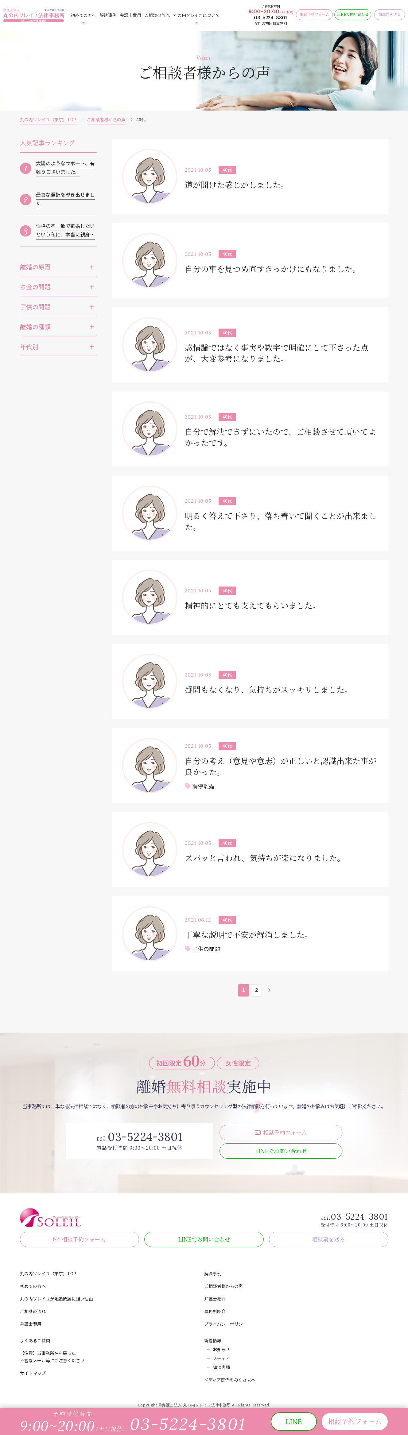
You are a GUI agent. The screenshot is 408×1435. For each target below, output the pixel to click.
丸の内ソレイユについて (196, 15)
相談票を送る (328, 1236)
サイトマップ (33, 1370)
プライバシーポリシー (225, 1321)
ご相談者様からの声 (106, 119)
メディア (221, 1355)
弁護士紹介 (215, 1296)
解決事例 (108, 15)
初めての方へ (83, 15)
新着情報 (212, 1337)
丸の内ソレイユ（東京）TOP (48, 119)
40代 (227, 170)
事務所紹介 (215, 1308)
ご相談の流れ (157, 15)
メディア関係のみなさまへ (229, 1377)
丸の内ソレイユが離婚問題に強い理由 (56, 1296)
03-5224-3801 (270, 17)
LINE (281, 1148)
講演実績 (221, 1364)
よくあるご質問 (35, 1337)
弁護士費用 (130, 15)
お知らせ (221, 1346)
